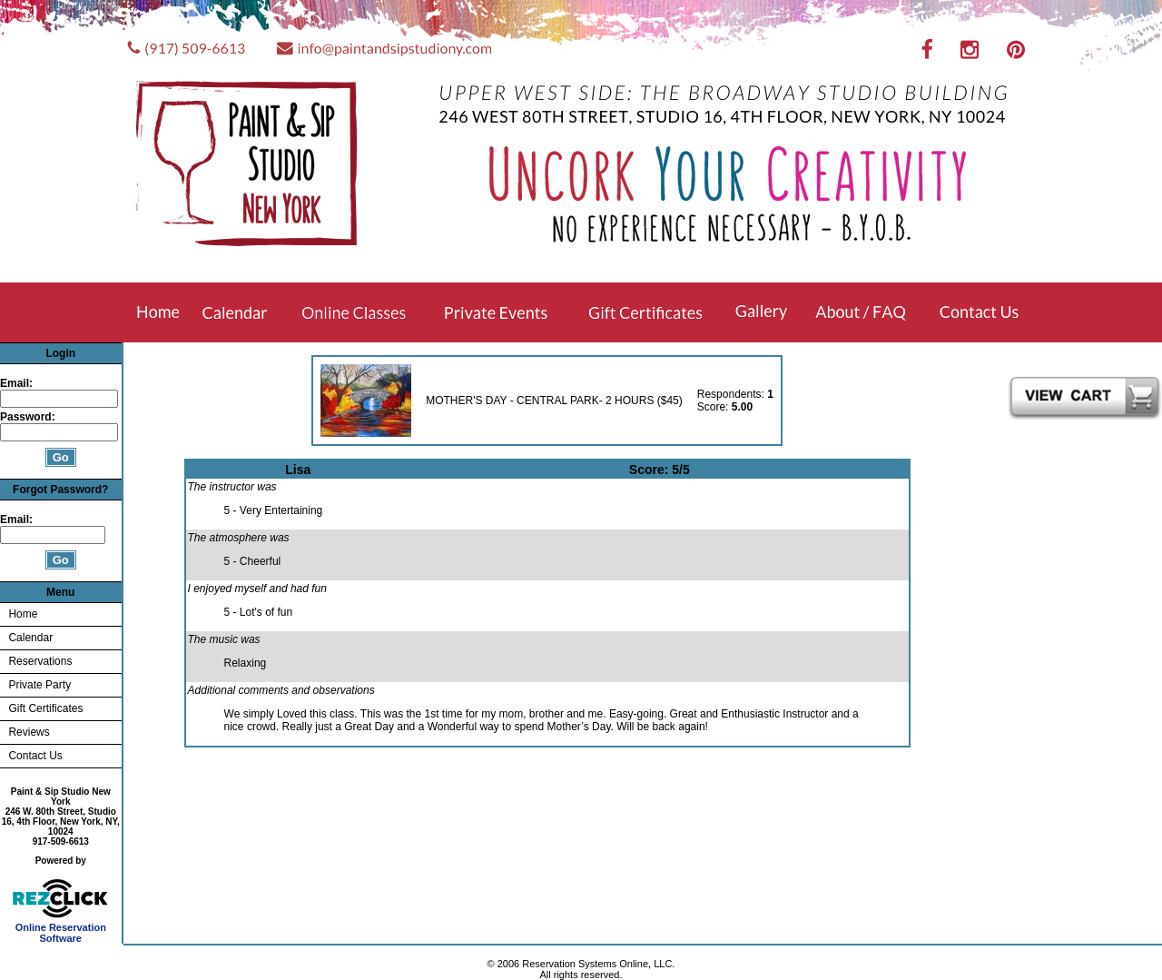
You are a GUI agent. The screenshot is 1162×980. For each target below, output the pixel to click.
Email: (16, 383)
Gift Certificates (45, 708)
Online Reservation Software (60, 928)
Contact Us (35, 755)
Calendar (30, 637)
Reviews (28, 732)
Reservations (40, 661)
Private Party (39, 684)
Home (22, 614)
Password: (29, 417)
